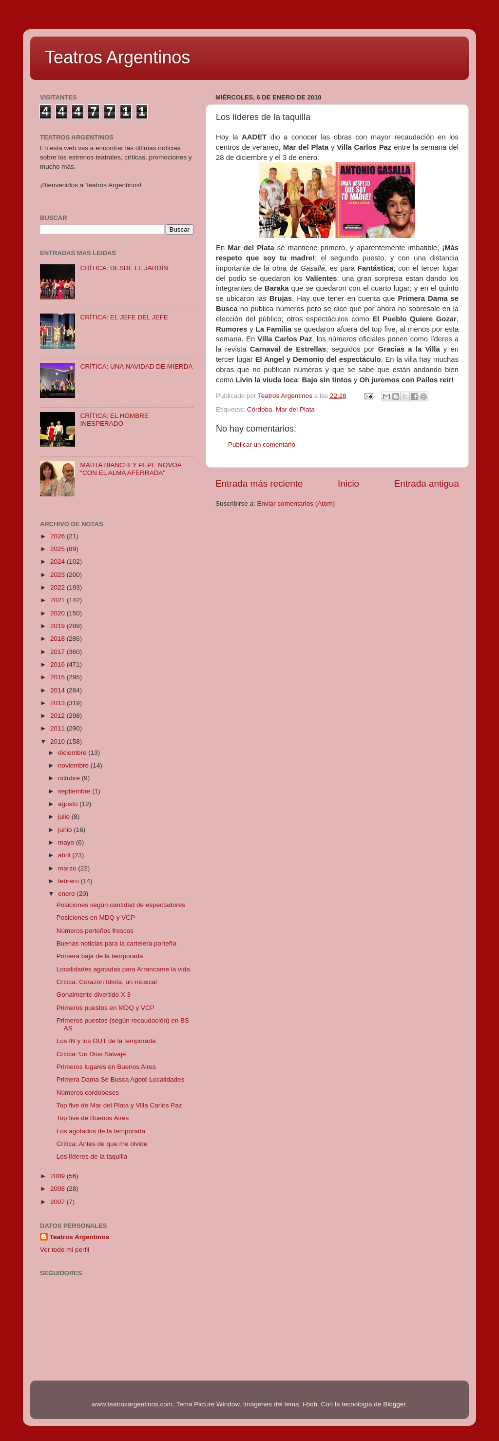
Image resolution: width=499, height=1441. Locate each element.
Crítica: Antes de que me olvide (102, 1143)
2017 (58, 651)
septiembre (75, 791)
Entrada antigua (426, 483)
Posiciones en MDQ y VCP (96, 917)
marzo (68, 868)
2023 (58, 574)
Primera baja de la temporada (100, 956)
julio (65, 816)
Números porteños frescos (95, 930)
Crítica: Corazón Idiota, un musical (107, 982)
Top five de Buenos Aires (93, 1118)
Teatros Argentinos (117, 57)
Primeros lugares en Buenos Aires (106, 1066)
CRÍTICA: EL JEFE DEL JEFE (124, 317)
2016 (58, 664)
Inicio (348, 483)
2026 (58, 536)
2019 (58, 626)
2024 (58, 561)
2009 (58, 1176)
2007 (58, 1201)
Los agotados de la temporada (101, 1131)
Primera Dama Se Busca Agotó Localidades (121, 1079)
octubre (70, 778)
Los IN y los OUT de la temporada (106, 1041)
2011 (58, 728)
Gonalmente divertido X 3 (94, 994)
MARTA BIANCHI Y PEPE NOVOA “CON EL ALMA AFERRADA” (130, 468)
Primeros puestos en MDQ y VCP (105, 1007)
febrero (69, 881)
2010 (58, 741)
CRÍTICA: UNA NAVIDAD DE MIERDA (136, 366)
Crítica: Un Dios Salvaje (91, 1054)
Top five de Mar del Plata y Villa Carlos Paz (119, 1105)
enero (67, 893)
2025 (58, 549)
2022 (58, 587)
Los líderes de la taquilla (92, 1156)
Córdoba (259, 409)
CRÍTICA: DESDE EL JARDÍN (124, 268)
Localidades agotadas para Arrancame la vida (123, 969)
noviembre (74, 765)
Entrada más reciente (259, 483)
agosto (68, 804)
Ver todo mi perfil (64, 1249)
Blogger (394, 1404)
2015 (58, 677)
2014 (58, 690)
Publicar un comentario (261, 444)
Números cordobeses (88, 1092)
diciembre (73, 752)
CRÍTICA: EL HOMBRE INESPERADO (114, 419)
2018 (58, 638)
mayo (67, 842)
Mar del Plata (295, 409)
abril (65, 855)
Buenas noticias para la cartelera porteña (116, 943)
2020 (58, 613)
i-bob (310, 1404)
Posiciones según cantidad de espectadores (121, 904)
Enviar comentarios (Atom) (296, 503)
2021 (58, 600)
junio (66, 829)
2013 (58, 703)
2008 (58, 1188)
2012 (58, 715)
